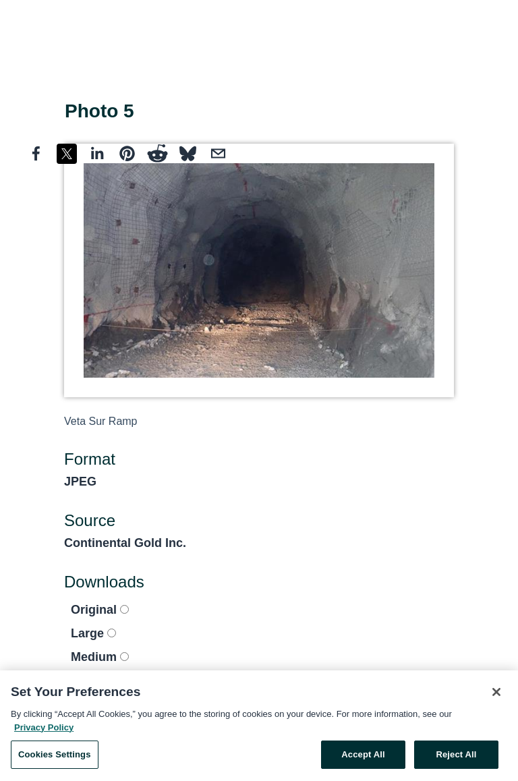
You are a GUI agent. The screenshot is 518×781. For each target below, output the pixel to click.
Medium (100, 657)
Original (100, 609)
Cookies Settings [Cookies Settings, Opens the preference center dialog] (54, 758)
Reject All (456, 758)
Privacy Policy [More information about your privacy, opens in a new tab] (44, 730)
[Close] (496, 695)
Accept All (362, 758)
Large (93, 633)
